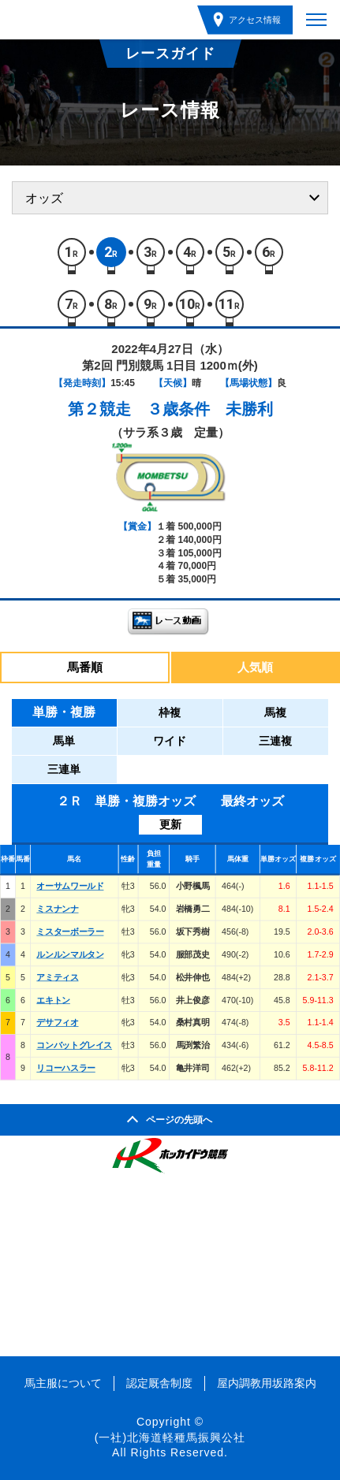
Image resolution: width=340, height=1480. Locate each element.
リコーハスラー (65, 1068)
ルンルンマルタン (69, 954)
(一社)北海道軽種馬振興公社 (170, 1437)
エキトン (53, 1000)
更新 (170, 824)
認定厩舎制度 (159, 1383)
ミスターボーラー (69, 931)
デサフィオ (57, 1023)
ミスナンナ (57, 908)
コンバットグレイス (74, 1045)
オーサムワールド (69, 886)
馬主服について (63, 1383)
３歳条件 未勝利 (210, 409)
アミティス (57, 977)
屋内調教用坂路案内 (266, 1383)
